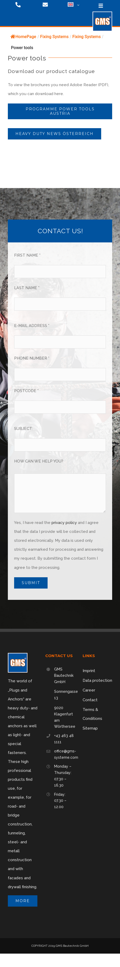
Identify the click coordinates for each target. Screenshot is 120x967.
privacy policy (64, 522)
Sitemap (90, 728)
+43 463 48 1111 (64, 739)
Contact (90, 700)
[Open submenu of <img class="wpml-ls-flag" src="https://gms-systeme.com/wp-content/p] (78, 5)
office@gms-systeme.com (64, 754)
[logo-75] (102, 13)
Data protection (97, 680)
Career (89, 690)
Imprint (89, 670)
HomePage (23, 36)
